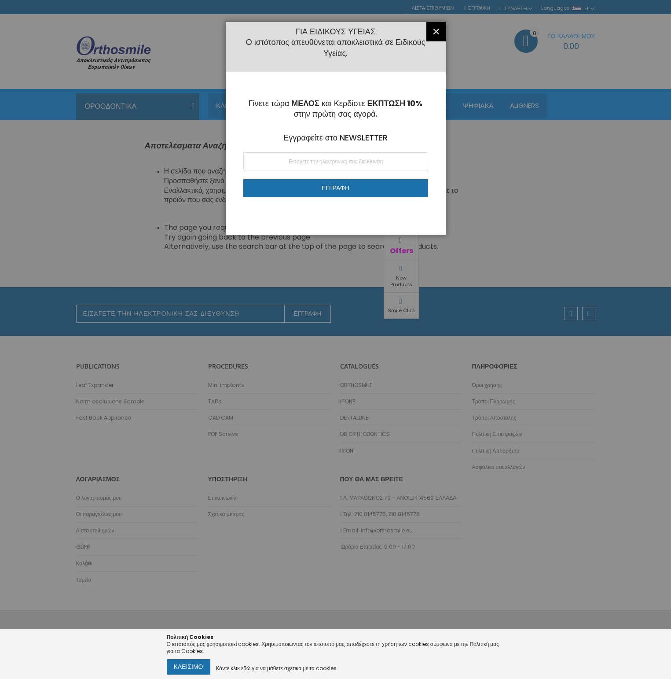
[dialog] (335, 339)
